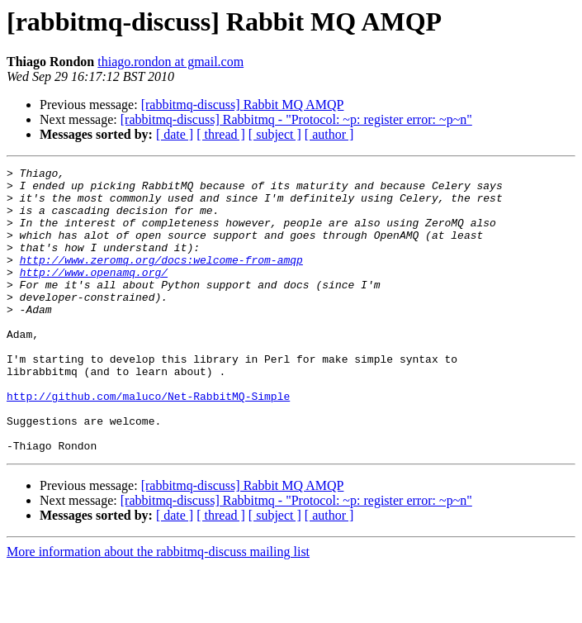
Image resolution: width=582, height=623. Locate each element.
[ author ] (329, 134)
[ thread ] (220, 134)
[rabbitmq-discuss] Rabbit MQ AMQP (242, 104)
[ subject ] (274, 134)
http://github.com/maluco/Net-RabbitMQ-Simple (148, 442)
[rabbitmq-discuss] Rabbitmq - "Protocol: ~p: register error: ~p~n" (296, 119)
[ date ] (174, 134)
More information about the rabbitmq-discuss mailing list (158, 609)
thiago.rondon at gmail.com (170, 62)
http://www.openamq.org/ (94, 294)
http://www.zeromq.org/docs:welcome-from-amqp (161, 279)
